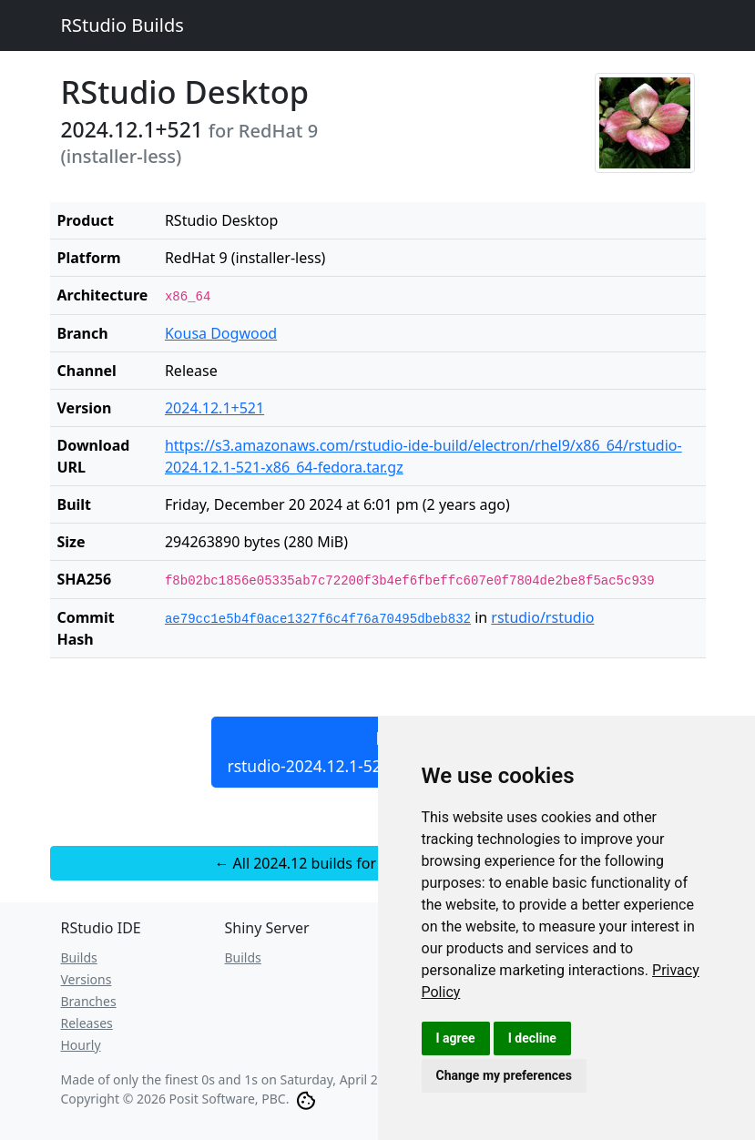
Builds (79, 957)
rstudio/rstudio (542, 617)
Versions (86, 979)
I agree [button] (455, 1038)
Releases (87, 1023)
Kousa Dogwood (221, 333)
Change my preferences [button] (504, 1075)
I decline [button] (532, 1038)
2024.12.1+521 (214, 408)
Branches (89, 1001)
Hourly (81, 1044)
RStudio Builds (122, 25)
